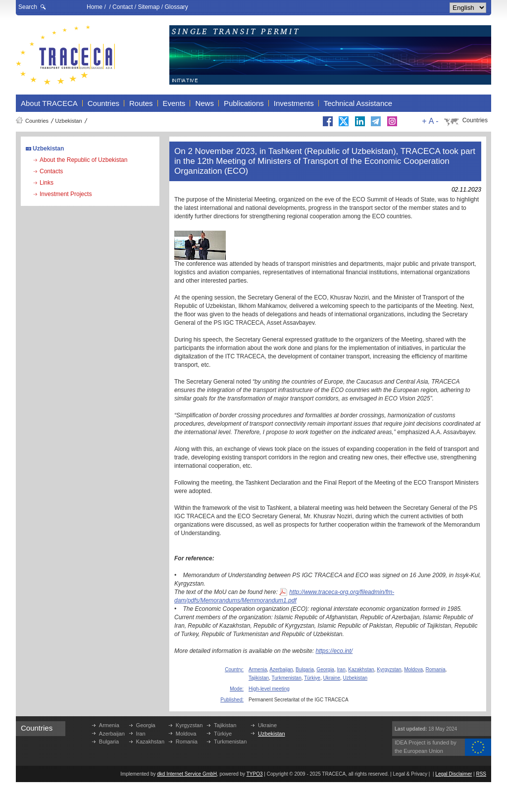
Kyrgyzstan (389, 669)
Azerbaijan (281, 669)
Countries (37, 121)
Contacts (51, 171)
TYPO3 (255, 774)
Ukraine (331, 678)
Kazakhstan (361, 669)
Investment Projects (66, 194)
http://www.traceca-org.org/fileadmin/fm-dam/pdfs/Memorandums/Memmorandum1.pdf (284, 596)
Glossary (176, 6)
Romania (436, 669)
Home (94, 6)
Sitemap (148, 6)
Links (46, 182)
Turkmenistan (287, 678)
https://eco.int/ (334, 650)
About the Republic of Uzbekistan (83, 159)
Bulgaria (305, 669)
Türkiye (312, 678)
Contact (122, 6)
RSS (481, 774)
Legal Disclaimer (453, 774)
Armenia (258, 669)
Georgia (325, 669)
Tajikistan (259, 678)
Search (27, 6)
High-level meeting (269, 689)
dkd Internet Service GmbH (187, 774)
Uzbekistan (68, 121)
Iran (341, 669)
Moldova (413, 669)
